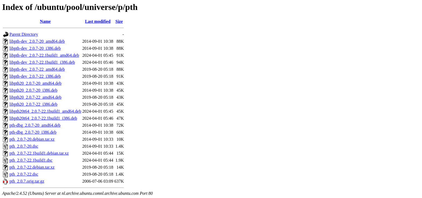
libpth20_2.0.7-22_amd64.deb (35, 97)
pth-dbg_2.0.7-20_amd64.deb (35, 125)
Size (119, 21)
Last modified (98, 21)
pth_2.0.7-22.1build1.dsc (30, 160)
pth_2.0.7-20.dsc (23, 146)
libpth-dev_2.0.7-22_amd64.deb (37, 69)
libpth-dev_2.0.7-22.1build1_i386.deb (42, 62)
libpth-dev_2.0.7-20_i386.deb (35, 48)
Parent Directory (23, 34)
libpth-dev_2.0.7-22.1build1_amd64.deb (44, 55)
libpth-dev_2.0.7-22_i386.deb (35, 76)
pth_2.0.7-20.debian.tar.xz (32, 139)
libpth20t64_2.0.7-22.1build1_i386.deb (43, 118)
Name (45, 21)
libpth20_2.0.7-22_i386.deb (33, 104)
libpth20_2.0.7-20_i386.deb (33, 90)
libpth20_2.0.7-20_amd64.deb (35, 83)
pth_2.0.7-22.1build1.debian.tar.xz (39, 153)
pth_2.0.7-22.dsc (23, 174)
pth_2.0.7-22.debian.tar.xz (32, 167)
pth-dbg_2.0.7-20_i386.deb (33, 132)
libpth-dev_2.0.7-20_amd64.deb (37, 41)
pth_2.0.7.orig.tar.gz (26, 181)
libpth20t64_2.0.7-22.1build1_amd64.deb (45, 111)
